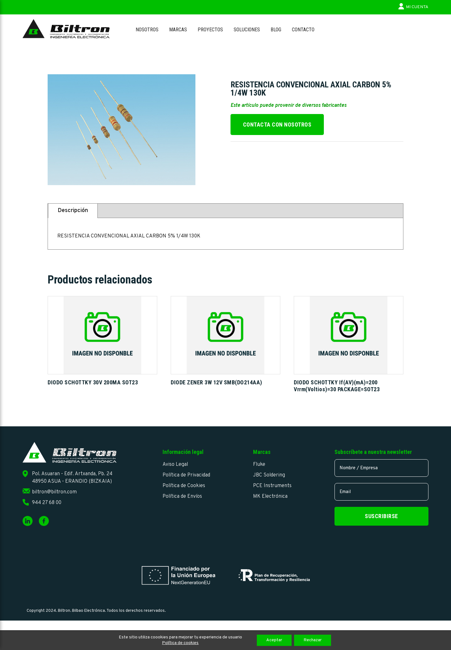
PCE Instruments (272, 486)
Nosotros (147, 30)
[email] (381, 492)
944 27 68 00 (46, 503)
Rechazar (312, 640)
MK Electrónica (270, 496)
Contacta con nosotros (277, 124)
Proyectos (210, 30)
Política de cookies (180, 643)
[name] (381, 468)
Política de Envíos (182, 496)
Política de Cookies (184, 486)
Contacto (303, 30)
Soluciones (247, 30)
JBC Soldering (269, 475)
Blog (276, 30)
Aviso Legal (175, 464)
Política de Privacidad (186, 475)
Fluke (259, 464)
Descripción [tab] (73, 210)
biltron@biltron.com (54, 492)
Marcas (178, 30)
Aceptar (274, 640)
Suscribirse (381, 516)
